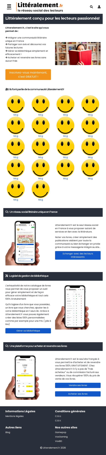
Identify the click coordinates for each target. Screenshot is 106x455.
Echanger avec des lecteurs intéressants (78, 255)
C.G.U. (58, 416)
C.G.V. (58, 420)
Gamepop (60, 432)
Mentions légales (14, 416)
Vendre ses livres (78, 385)
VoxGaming (61, 436)
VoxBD (58, 441)
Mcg (15, 114)
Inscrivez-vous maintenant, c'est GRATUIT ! (28, 75)
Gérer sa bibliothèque (28, 330)
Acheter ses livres (78, 393)
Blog (7, 432)
